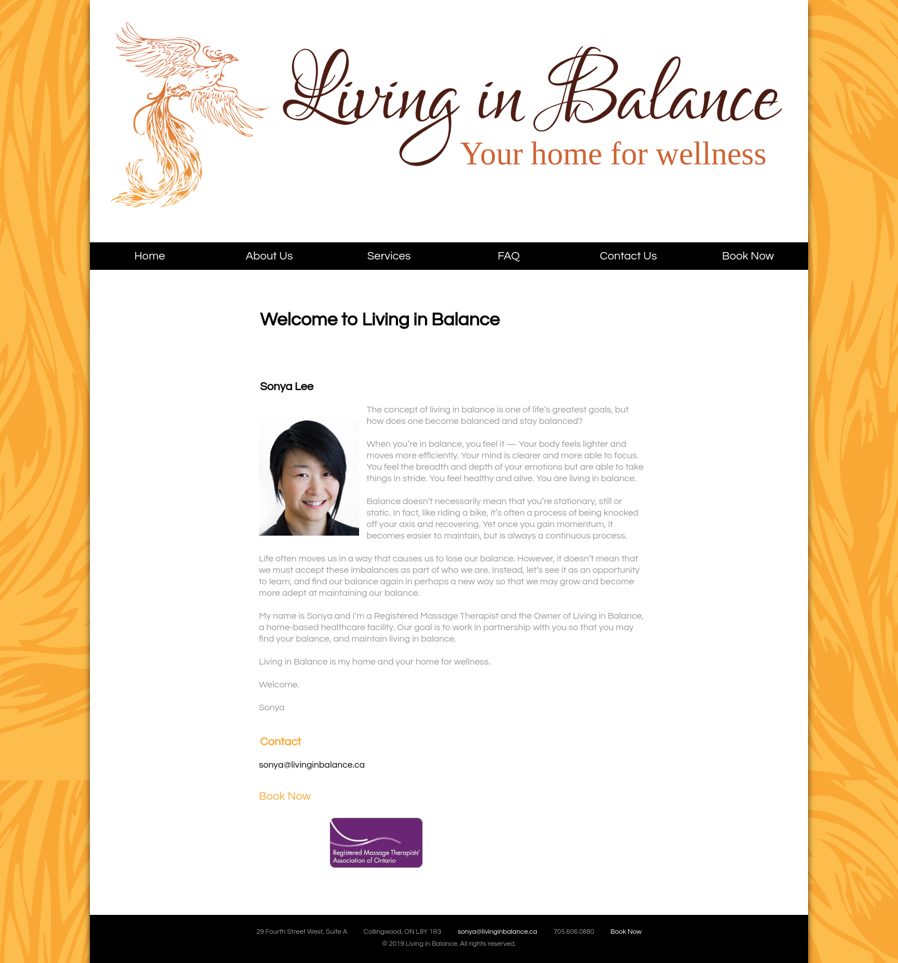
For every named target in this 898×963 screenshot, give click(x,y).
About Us (269, 256)
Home (149, 256)
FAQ (509, 256)
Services (389, 256)
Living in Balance (236, 132)
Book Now (748, 256)
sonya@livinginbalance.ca (312, 764)
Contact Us (628, 256)
